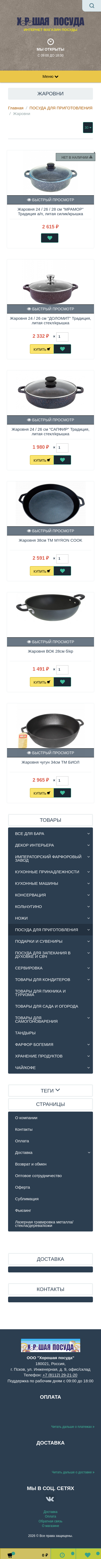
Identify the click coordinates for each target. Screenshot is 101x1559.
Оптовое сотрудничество (38, 1175)
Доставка (23, 1152)
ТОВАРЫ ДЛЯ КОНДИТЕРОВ (42, 979)
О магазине (50, 1526)
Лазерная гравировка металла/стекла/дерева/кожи (44, 1224)
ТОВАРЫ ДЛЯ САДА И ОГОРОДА (46, 1006)
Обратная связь (50, 1521)
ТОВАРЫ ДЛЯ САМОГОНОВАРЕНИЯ (36, 1019)
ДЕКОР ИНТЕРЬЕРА (34, 845)
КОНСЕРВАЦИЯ (30, 895)
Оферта (22, 1187)
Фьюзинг (23, 1210)
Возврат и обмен (31, 1164)
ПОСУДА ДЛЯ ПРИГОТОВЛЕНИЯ (61, 108)
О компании (26, 1117)
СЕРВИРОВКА (29, 968)
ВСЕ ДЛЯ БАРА (29, 833)
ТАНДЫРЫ (25, 1033)
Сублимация (27, 1198)
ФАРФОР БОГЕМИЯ (34, 1044)
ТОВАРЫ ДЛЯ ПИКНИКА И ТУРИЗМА (40, 993)
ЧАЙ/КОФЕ (25, 1067)
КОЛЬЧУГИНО (28, 906)
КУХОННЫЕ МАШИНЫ (36, 883)
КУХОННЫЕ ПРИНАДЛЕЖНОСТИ (47, 871)
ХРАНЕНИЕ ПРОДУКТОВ (38, 1056)
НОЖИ (21, 918)
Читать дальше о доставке (73, 1472)
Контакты (24, 1129)
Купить (42, 349)
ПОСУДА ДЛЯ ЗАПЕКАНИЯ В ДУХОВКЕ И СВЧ (43, 955)
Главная (15, 108)
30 (88, 128)
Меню (51, 76)
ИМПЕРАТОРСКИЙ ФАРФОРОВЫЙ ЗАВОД (48, 858)
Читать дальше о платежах (73, 1427)
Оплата (22, 1141)
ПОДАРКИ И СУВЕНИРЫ (38, 941)
